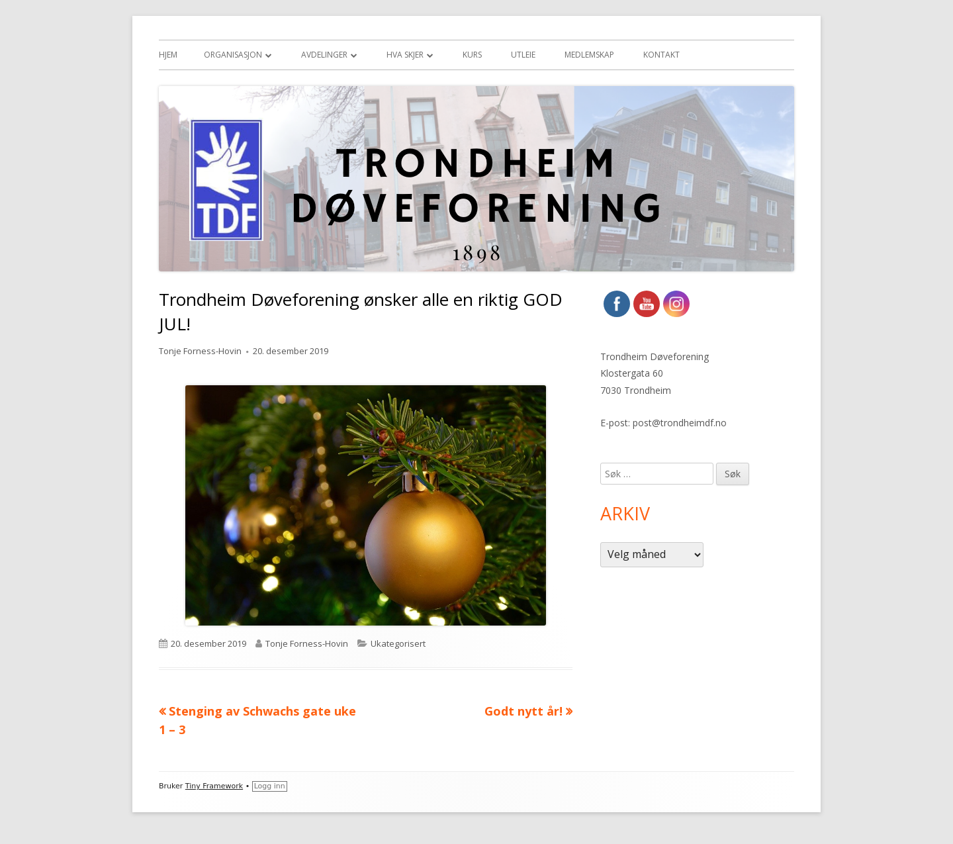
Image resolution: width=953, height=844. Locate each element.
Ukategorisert (398, 643)
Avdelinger (324, 54)
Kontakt (661, 54)
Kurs (472, 54)
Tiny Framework (214, 786)
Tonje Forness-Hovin (200, 351)
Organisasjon (233, 54)
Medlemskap (589, 54)
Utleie (523, 54)
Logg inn (269, 786)
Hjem (168, 54)
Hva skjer (405, 54)
